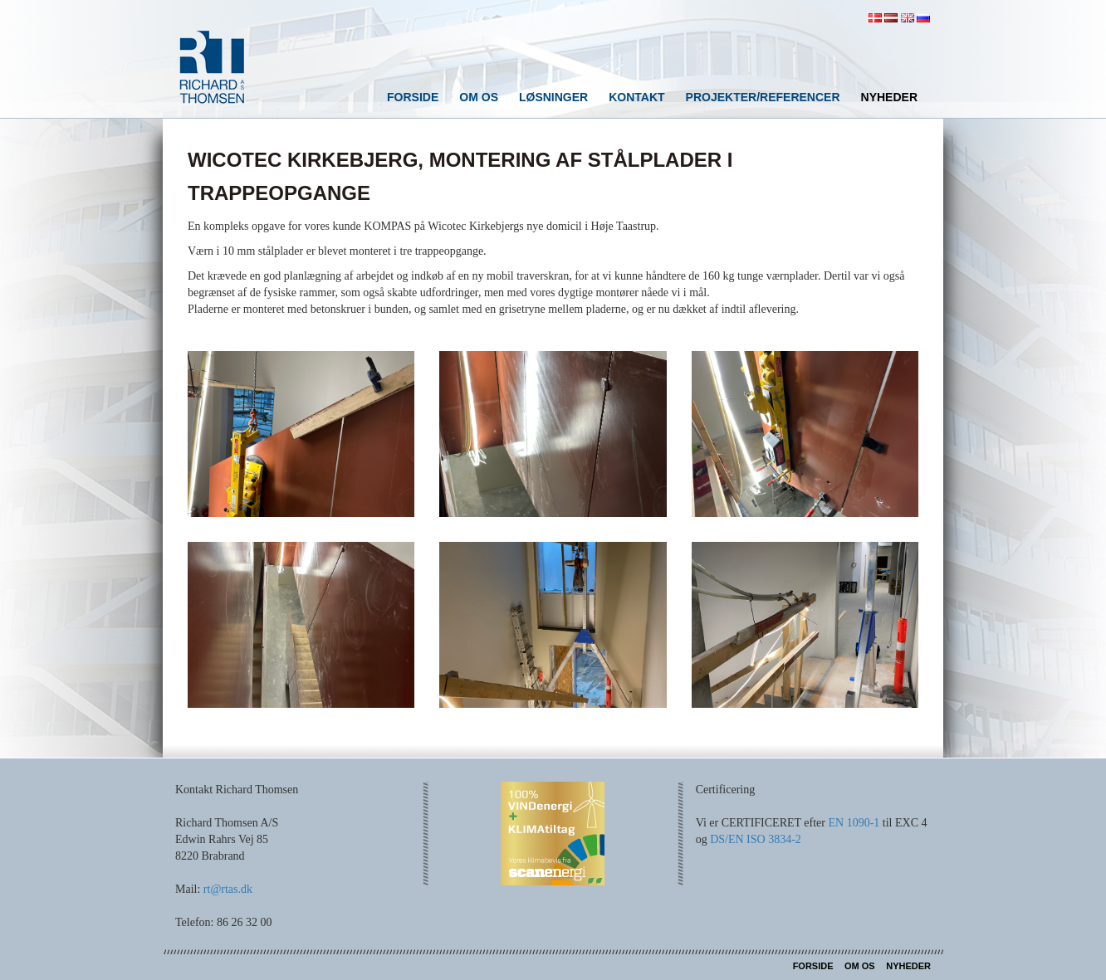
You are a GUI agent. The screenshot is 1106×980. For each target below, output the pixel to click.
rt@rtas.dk (227, 889)
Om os (478, 97)
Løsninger (553, 97)
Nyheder (889, 97)
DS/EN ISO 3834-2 (755, 839)
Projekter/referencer (763, 97)
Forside (412, 97)
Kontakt (636, 97)
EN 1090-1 (853, 823)
